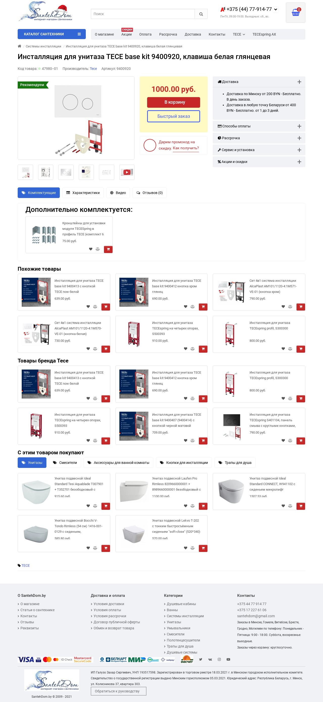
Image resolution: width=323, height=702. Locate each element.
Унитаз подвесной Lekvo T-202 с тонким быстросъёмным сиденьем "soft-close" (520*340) (176, 526)
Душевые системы (180, 652)
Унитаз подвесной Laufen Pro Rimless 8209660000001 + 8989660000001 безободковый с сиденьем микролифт (176, 484)
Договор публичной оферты (115, 622)
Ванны (171, 610)
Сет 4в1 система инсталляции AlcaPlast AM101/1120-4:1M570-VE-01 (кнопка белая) (78, 328)
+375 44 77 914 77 (251, 604)
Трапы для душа (235, 463)
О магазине (104, 34)
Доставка (193, 34)
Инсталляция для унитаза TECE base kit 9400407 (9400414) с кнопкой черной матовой (176, 420)
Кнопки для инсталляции (184, 463)
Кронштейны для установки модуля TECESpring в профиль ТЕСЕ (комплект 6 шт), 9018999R (83, 229)
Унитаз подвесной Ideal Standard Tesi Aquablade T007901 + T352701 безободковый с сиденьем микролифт (79, 484)
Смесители (65, 463)
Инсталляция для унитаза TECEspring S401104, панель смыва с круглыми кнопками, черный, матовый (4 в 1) (273, 421)
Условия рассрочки (108, 616)
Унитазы (32, 463)
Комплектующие (39, 193)
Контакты (217, 34)
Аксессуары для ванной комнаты (118, 463)
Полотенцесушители (182, 640)
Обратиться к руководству (117, 691)
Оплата (145, 34)
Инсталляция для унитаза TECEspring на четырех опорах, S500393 (175, 328)
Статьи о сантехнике (36, 610)
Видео (118, 193)
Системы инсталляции (184, 616)
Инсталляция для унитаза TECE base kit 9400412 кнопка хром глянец (176, 286)
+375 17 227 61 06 (251, 610)
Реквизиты (28, 628)
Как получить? (186, 148)
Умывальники (177, 628)
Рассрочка (168, 34)
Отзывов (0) (150, 193)
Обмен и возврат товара (112, 628)
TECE (239, 34)
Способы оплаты (234, 126)
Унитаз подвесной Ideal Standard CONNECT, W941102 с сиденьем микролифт (272, 483)
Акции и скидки (232, 162)
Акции (127, 32)
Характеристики (83, 193)
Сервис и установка (236, 150)
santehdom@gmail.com (256, 616)
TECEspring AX (264, 34)
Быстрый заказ (173, 116)
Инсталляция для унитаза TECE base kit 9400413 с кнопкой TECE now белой (79, 286)
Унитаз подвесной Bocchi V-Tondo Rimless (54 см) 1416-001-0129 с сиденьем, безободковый (78, 527)
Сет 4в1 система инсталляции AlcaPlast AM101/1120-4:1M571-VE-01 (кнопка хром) (273, 286)
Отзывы (26, 622)
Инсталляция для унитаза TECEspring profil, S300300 (270, 325)
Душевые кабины (180, 604)
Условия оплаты (106, 610)
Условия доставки (107, 604)
